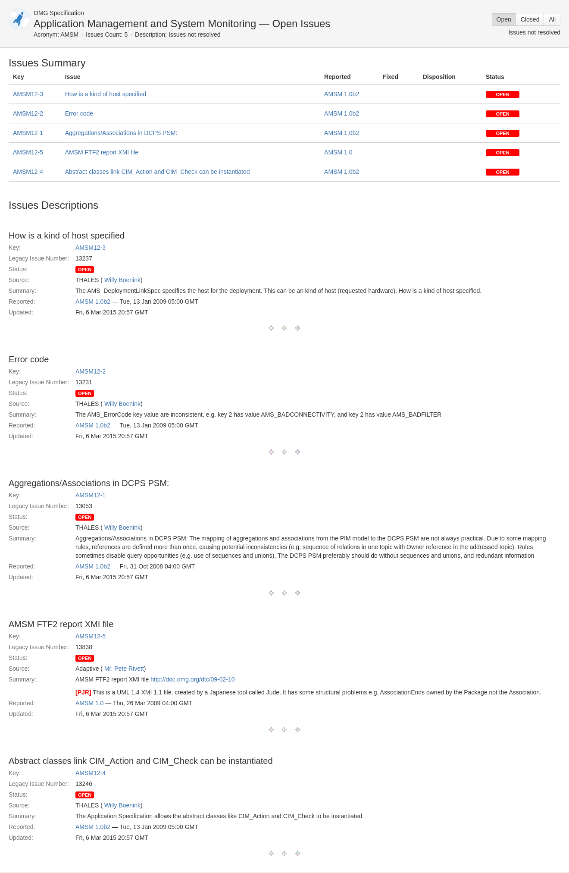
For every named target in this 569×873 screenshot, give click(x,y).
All (552, 19)
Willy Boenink (122, 279)
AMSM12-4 (28, 171)
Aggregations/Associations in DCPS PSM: (121, 132)
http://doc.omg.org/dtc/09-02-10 (192, 679)
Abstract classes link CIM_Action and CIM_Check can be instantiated (157, 171)
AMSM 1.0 (338, 152)
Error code (79, 113)
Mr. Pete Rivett (124, 668)
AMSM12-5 (28, 152)
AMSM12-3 (28, 94)
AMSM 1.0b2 (341, 94)
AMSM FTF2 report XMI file (101, 152)
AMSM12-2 (28, 113)
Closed (530, 19)
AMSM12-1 (28, 132)
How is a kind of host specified (105, 94)
